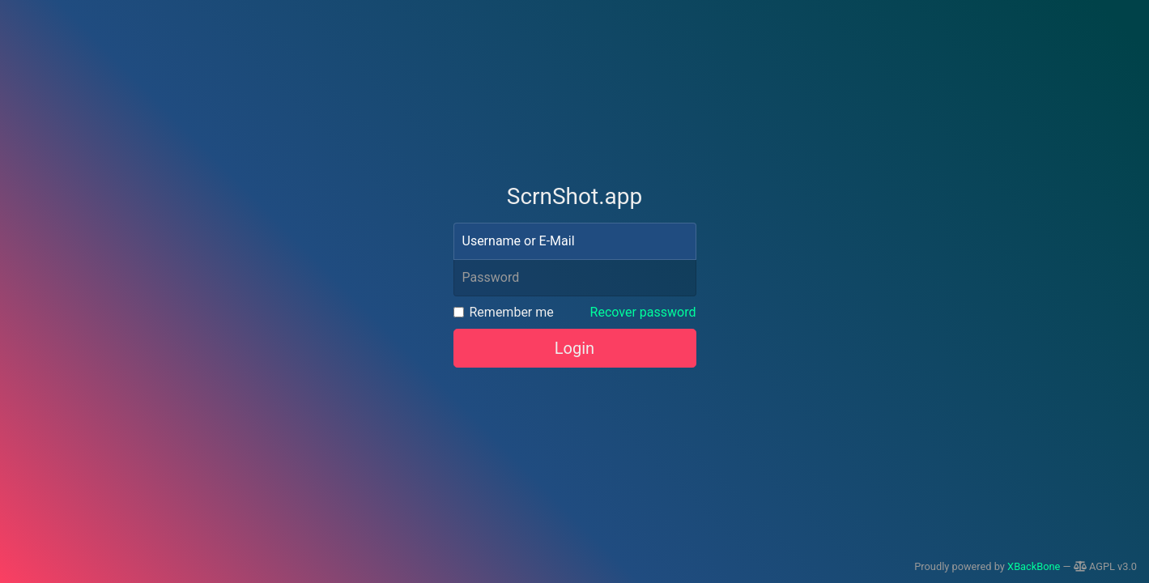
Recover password (643, 312)
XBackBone (1033, 566)
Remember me (512, 312)
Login (574, 348)
